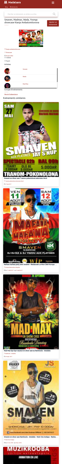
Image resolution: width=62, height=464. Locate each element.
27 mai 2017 (8, 184)
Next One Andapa (9, 439)
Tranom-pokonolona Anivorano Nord (13, 181)
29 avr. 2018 (18, 442)
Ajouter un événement (53, 23)
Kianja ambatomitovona (12, 49)
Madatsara (12, 2)
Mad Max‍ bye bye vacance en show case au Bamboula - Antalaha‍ (27, 351)
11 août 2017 (10, 270)
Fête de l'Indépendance (11, 94)
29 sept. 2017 (8, 356)
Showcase (8, 52)
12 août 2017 (19, 270)
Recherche (14, 7)
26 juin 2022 (9, 55)
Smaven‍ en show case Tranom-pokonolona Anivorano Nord (25, 178)
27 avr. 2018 (10, 442)
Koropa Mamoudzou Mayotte (12, 267)
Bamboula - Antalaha (10, 353)
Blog (6, 7)
